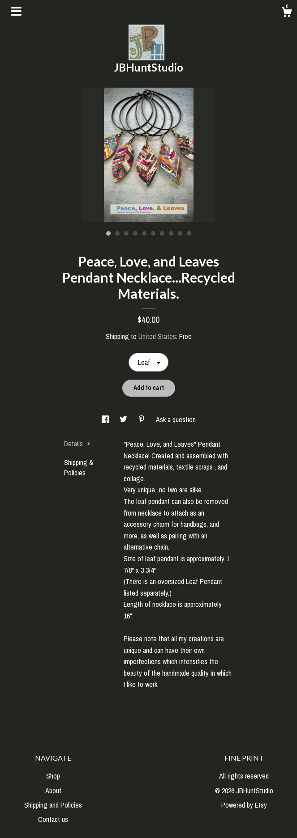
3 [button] (126, 233)
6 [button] (153, 233)
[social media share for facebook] (106, 419)
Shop (53, 776)
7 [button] (162, 233)
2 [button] (117, 233)
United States (157, 336)
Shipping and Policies (53, 805)
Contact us (53, 819)
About (53, 791)
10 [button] (189, 233)
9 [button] (180, 233)
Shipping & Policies (78, 467)
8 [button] (171, 233)
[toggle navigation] (16, 11)
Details (77, 444)
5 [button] (144, 233)
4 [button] (135, 233)
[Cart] (287, 13)
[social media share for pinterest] (142, 419)
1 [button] (108, 233)
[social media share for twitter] (124, 419)
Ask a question (176, 419)
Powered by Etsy (244, 805)
